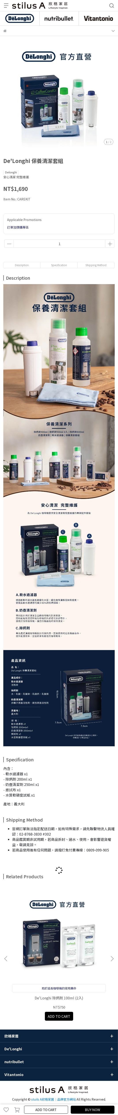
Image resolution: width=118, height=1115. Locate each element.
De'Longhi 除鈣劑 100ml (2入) (59, 998)
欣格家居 (11, 1036)
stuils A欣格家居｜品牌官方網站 (53, 1099)
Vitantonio (13, 1074)
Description (22, 265)
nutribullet (14, 1061)
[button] (112, 958)
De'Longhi (13, 1048)
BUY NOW (92, 1109)
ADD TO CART (46, 1109)
